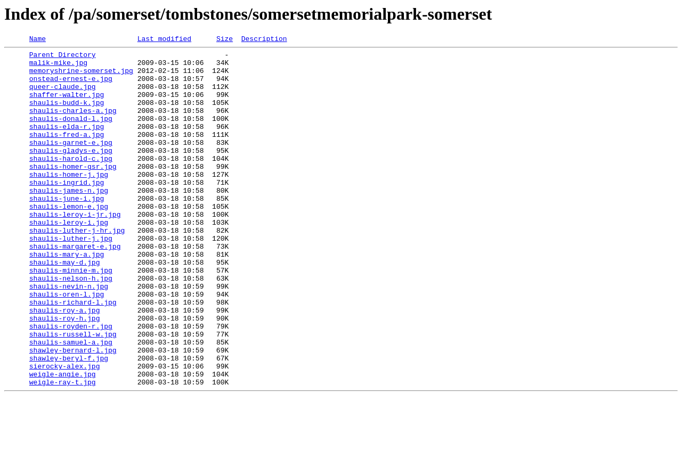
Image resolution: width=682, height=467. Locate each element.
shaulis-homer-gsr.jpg (73, 191)
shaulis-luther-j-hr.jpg (77, 268)
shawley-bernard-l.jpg (73, 412)
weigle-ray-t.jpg (62, 450)
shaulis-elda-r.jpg (66, 144)
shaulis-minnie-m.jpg (70, 316)
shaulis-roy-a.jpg (64, 364)
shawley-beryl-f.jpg (68, 422)
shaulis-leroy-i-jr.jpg (75, 249)
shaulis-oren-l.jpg (66, 345)
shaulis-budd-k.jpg (66, 115)
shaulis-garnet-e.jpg (70, 163)
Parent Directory (62, 57)
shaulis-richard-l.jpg (73, 354)
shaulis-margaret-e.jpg (75, 287)
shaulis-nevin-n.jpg (68, 335)
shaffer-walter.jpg (66, 105)
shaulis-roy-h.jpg (64, 374)
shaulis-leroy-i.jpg (68, 259)
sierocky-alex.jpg (64, 431)
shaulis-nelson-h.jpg (70, 326)
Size (224, 40)
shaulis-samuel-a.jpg (70, 402)
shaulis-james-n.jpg (68, 220)
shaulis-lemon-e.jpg (68, 239)
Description (264, 40)
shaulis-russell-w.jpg (73, 393)
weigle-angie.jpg (62, 441)
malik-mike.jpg (58, 67)
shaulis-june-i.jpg (66, 230)
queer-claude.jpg (62, 96)
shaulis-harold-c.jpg (70, 182)
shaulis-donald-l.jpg (70, 134)
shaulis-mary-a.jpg (66, 297)
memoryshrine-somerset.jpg (81, 76)
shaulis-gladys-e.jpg (70, 172)
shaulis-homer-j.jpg (68, 201)
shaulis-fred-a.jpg (66, 153)
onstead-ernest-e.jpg (70, 86)
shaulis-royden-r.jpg (70, 383)
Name (37, 40)
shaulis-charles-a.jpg (73, 124)
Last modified (164, 40)
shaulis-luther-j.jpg (70, 278)
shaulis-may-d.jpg (64, 307)
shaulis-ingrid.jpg (66, 211)
